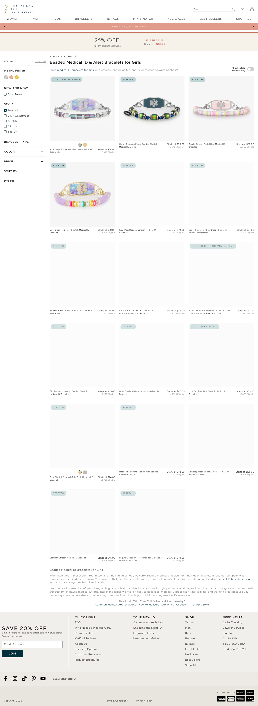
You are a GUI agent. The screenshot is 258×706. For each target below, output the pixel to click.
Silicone (13, 126)
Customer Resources (88, 654)
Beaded (13, 110)
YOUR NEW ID (144, 617)
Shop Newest (16, 94)
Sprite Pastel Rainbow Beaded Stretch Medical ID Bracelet (207, 231)
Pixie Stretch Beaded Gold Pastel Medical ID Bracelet (72, 478)
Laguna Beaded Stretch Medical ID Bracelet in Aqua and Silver (140, 559)
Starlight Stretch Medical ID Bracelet (68, 558)
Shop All (190, 665)
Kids (188, 633)
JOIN (12, 653)
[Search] (214, 9)
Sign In (227, 633)
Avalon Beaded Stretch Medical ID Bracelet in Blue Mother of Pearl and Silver (209, 312)
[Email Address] (32, 644)
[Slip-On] (5, 131)
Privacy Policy (144, 700)
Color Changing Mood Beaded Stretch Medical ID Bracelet (138, 145)
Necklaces (191, 654)
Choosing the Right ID (147, 627)
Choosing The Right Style (192, 604)
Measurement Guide (146, 638)
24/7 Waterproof (18, 115)
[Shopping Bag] (252, 9)
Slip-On (12, 131)
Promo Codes (83, 633)
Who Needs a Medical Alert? (93, 627)
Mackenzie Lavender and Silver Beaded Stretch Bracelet (138, 473)
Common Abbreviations (148, 622)
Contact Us (230, 638)
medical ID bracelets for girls (75, 70)
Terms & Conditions (117, 700)
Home (53, 56)
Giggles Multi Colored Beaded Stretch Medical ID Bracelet (68, 392)
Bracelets (191, 638)
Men (188, 627)
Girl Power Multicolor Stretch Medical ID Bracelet (69, 231)
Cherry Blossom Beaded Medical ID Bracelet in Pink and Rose (136, 312)
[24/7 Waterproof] (5, 115)
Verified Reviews (85, 638)
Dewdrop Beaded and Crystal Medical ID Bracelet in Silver (208, 473)
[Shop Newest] (5, 94)
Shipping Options (86, 649)
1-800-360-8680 (234, 643)
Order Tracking (232, 622)
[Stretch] (5, 121)
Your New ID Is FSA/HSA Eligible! (129, 26)
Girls (62, 56)
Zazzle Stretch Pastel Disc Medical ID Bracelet (206, 145)
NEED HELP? (232, 617)
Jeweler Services (233, 627)
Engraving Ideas (143, 633)
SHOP (189, 617)
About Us (81, 643)
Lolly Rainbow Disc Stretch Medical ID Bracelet (207, 392)
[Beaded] (5, 110)
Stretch (12, 121)
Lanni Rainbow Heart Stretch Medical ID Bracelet (139, 392)
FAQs (78, 622)
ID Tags (190, 643)
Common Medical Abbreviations (115, 604)
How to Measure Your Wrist (156, 604)
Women (190, 622)
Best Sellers (192, 659)
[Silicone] (5, 126)
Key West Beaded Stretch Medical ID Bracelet (137, 231)
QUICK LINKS (85, 617)
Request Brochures (87, 659)
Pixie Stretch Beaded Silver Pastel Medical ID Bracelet (71, 150)
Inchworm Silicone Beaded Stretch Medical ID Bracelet (71, 312)
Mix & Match (193, 649)
